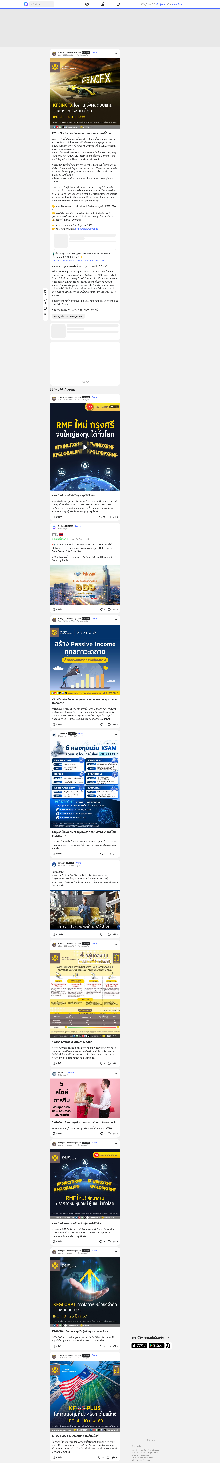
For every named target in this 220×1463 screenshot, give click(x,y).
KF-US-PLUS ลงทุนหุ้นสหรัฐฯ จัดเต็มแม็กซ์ (75, 1435)
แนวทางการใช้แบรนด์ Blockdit (143, 1457)
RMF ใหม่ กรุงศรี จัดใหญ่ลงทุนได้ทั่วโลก (74, 495)
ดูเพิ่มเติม (94, 511)
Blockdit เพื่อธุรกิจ (138, 1460)
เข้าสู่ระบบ (161, 4)
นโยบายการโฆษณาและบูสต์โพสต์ (144, 1452)
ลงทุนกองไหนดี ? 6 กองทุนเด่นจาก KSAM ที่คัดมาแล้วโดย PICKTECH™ (84, 833)
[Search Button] (32, 4)
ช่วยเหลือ (142, 1450)
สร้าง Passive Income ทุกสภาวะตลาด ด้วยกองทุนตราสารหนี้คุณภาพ (84, 701)
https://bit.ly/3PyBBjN (86, 228)
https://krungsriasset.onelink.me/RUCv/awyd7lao (78, 260)
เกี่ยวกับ (135, 1450)
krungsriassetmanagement (68, 316)
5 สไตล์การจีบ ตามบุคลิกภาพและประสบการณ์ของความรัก (84, 1122)
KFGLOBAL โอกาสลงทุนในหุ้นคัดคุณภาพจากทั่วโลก (81, 1331)
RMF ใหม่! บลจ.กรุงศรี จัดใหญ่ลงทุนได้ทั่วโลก (77, 1223)
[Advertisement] (110, 28)
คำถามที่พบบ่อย (153, 1450)
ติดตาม (94, 52)
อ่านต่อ (106, 718)
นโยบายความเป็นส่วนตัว (141, 1455)
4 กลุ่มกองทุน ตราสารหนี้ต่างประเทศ (72, 1041)
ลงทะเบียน (176, 4)
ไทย (148, 1460)
